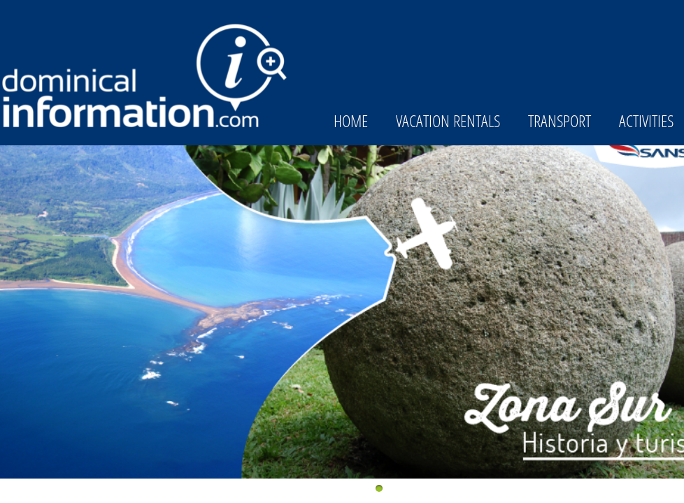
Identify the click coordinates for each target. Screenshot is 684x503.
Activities (646, 120)
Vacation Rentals (448, 120)
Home (351, 120)
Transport (559, 120)
